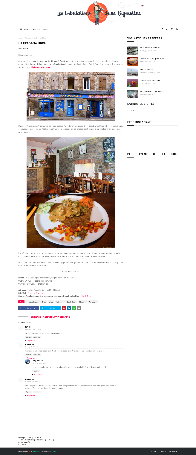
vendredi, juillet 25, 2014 (33, 329)
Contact (46, 29)
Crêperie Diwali (71, 302)
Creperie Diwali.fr (35, 293)
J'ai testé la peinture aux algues (152, 91)
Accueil (27, 29)
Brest (44, 302)
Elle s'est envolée (146, 69)
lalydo (28, 327)
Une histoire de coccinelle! (150, 80)
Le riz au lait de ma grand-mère (152, 59)
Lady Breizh (23, 48)
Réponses (31, 341)
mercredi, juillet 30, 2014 (33, 381)
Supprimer (36, 337)
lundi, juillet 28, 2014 (32, 347)
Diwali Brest (86, 296)
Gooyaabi (53, 451)
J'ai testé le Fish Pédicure (150, 48)
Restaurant (29, 38)
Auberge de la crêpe (41, 67)
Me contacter (173, 451)
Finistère (82, 302)
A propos (36, 29)
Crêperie (59, 302)
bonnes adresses (32, 302)
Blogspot (36, 451)
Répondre (28, 337)
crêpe (51, 302)
